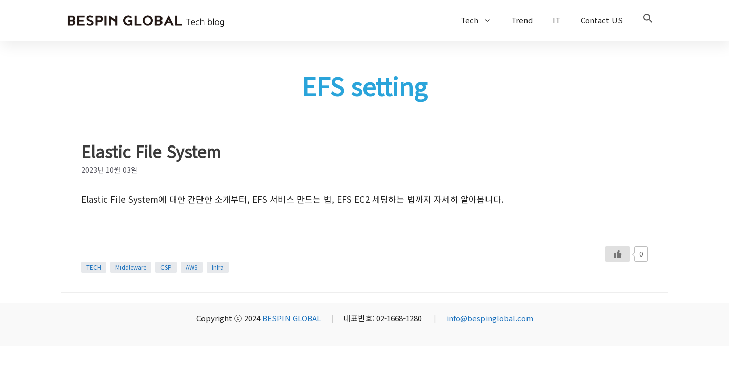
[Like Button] (617, 254)
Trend (522, 20)
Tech (481, 20)
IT (556, 20)
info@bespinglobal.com (490, 318)
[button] (648, 20)
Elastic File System (151, 151)
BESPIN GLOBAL (291, 318)
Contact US (602, 20)
